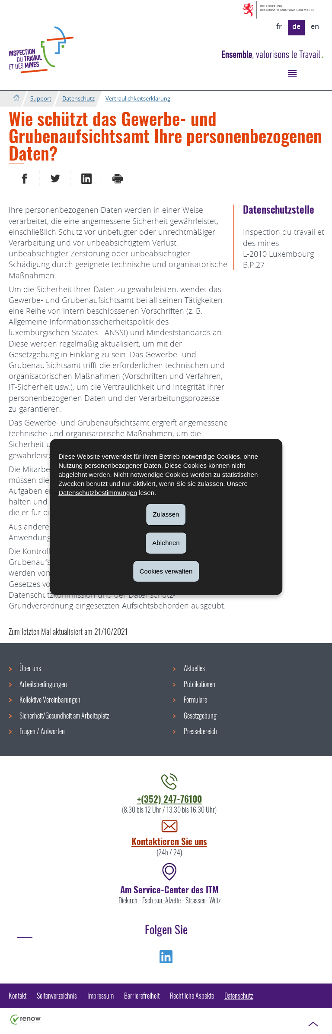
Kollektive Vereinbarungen (49, 699)
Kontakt (17, 995)
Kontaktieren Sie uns (169, 841)
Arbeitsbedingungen (43, 684)
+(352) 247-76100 (169, 798)
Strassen (195, 900)
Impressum (100, 995)
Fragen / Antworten (42, 731)
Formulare (195, 699)
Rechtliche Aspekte (192, 995)
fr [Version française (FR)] (279, 26)
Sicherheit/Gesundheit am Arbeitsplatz (64, 715)
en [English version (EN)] (315, 26)
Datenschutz (78, 98)
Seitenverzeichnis (57, 995)
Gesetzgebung (200, 715)
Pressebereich (200, 731)
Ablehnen (165, 542)
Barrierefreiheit (142, 995)
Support (40, 98)
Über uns (30, 668)
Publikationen (199, 684)
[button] (292, 73)
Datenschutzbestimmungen (97, 492)
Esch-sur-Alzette (161, 900)
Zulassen (166, 514)
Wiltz (214, 900)
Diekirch (127, 900)
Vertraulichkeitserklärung (137, 98)
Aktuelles (194, 668)
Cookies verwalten (166, 570)
